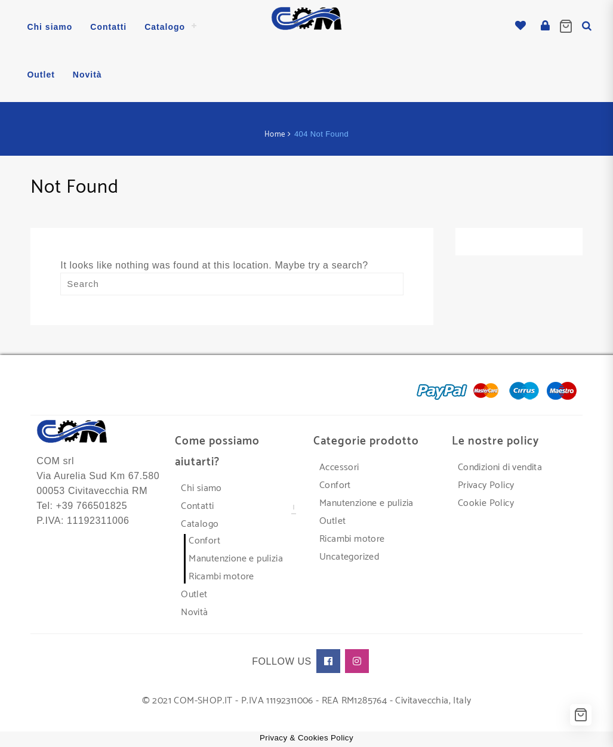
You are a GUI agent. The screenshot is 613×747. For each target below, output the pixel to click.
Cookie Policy (486, 503)
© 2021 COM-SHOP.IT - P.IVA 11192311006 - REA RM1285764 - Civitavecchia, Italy (307, 700)
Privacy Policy (486, 485)
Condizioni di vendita (500, 467)
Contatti (197, 506)
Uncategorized (349, 556)
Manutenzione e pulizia (236, 558)
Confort (204, 540)
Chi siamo (201, 488)
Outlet (194, 594)
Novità (194, 612)
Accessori (339, 467)
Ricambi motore (221, 576)
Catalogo (199, 524)
